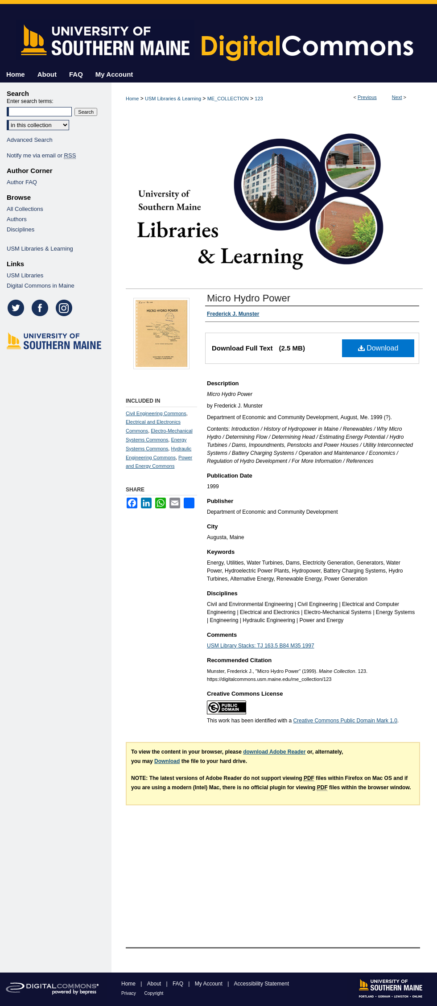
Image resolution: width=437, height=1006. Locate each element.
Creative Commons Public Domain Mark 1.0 (345, 720)
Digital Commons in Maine (40, 285)
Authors (17, 219)
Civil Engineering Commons (156, 413)
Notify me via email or (41, 155)
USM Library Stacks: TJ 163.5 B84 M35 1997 (260, 646)
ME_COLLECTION (228, 98)
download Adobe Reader (274, 752)
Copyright (154, 993)
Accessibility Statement (261, 984)
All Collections (25, 209)
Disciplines (20, 229)
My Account (209, 984)
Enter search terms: (30, 101)
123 (259, 98)
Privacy (129, 993)
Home (132, 98)
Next (397, 97)
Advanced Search (30, 139)
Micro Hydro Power (248, 298)
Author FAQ (22, 182)
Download (378, 348)
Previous (367, 97)
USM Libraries (25, 275)
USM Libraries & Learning (173, 98)
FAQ (179, 984)
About (155, 984)
